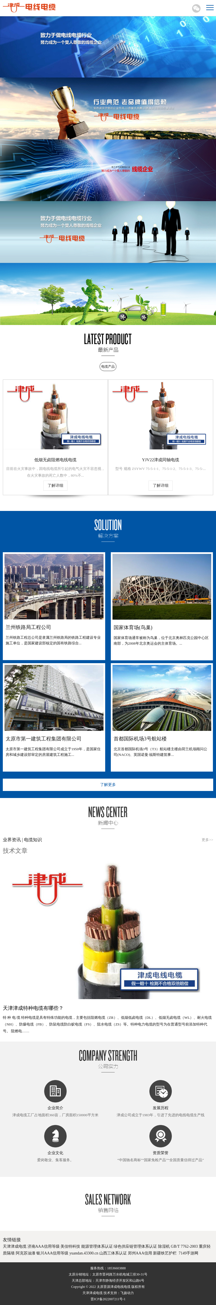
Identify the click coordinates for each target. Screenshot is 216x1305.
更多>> (207, 840)
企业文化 (55, 1153)
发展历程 (160, 1108)
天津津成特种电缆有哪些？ (33, 1008)
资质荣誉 (160, 1153)
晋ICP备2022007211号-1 (108, 1299)
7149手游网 (188, 1253)
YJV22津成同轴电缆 (160, 460)
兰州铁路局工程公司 (28, 627)
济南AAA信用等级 (44, 1246)
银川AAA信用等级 (52, 1253)
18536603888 (116, 1268)
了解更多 (108, 785)
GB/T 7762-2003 (184, 1246)
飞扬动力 (127, 1293)
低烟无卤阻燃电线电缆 (55, 460)
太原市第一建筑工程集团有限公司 (44, 739)
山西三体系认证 (113, 1253)
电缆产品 (108, 367)
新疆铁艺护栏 (165, 1253)
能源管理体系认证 (97, 1246)
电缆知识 (32, 839)
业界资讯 (12, 839)
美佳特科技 (70, 1246)
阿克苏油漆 (25, 1253)
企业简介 (55, 1108)
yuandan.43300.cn (83, 1253)
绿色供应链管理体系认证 (135, 1246)
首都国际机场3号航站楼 (140, 739)
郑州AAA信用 (140, 1253)
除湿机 (164, 1246)
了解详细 (55, 485)
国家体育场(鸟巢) (133, 627)
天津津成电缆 (14, 1246)
